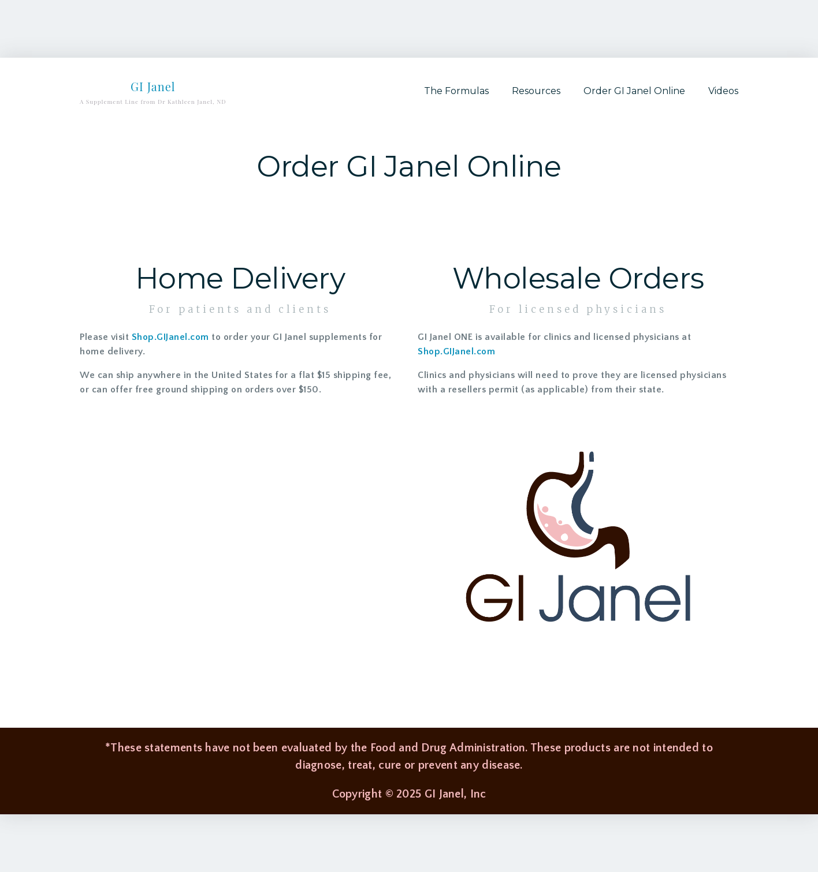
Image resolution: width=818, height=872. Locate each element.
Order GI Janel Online (634, 90)
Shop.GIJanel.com (170, 337)
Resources (536, 90)
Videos (723, 90)
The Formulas (456, 90)
